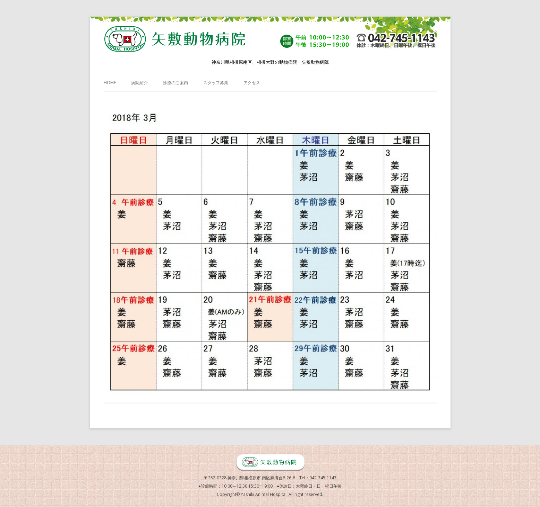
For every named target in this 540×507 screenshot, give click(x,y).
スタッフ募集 (215, 83)
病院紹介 (139, 83)
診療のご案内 (175, 83)
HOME (110, 83)
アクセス (251, 83)
